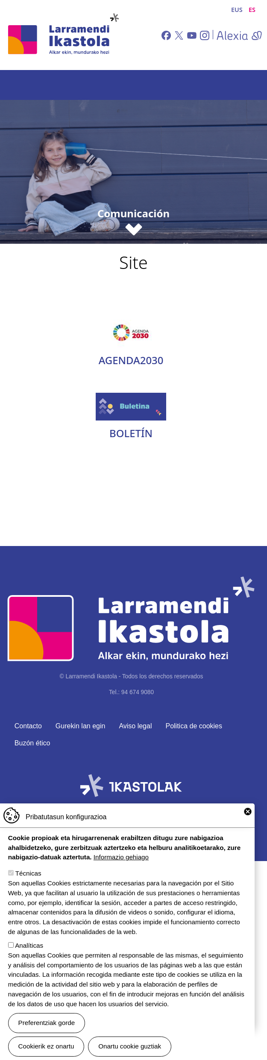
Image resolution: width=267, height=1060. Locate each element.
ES (252, 10)
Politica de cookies (193, 726)
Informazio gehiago (121, 857)
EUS (237, 10)
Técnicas (28, 873)
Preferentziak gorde (46, 1022)
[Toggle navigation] (248, 85)
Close (248, 811)
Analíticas (29, 945)
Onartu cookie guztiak (129, 1046)
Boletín (131, 433)
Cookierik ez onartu (46, 1046)
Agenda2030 (131, 360)
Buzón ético (32, 743)
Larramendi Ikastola (62, 35)
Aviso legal (135, 726)
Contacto (28, 726)
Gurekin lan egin (81, 726)
